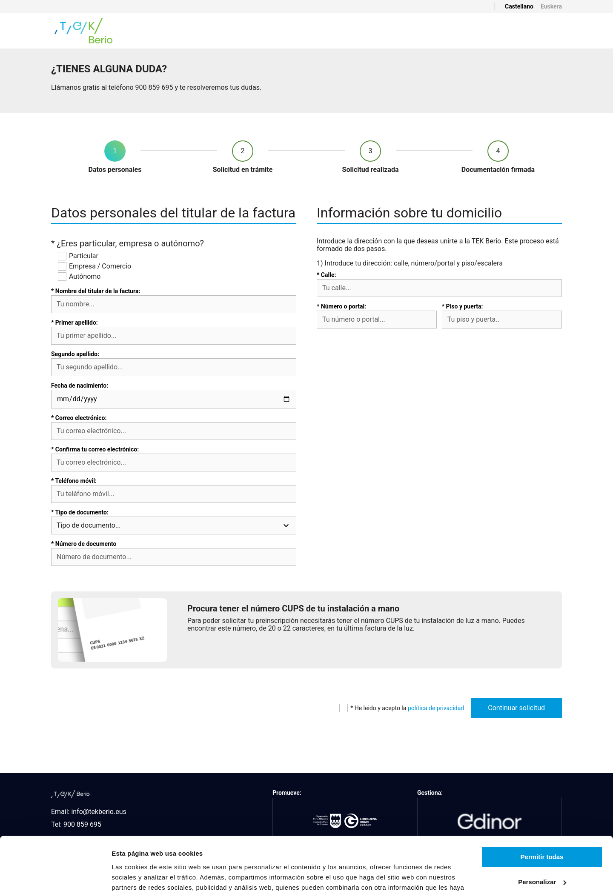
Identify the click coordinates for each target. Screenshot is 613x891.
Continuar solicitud (516, 708)
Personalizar (542, 835)
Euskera (551, 6)
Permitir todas (542, 810)
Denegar (542, 860)
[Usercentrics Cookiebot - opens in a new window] (55, 874)
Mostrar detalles (136, 874)
